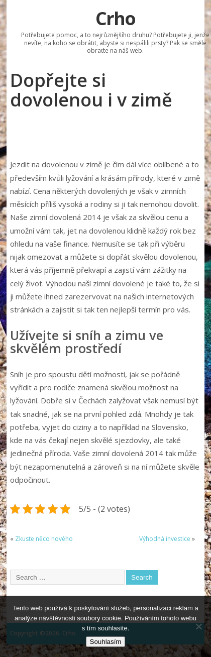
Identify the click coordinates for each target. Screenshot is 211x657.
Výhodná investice (164, 538)
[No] (198, 626)
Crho (115, 18)
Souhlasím (106, 641)
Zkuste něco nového (44, 538)
